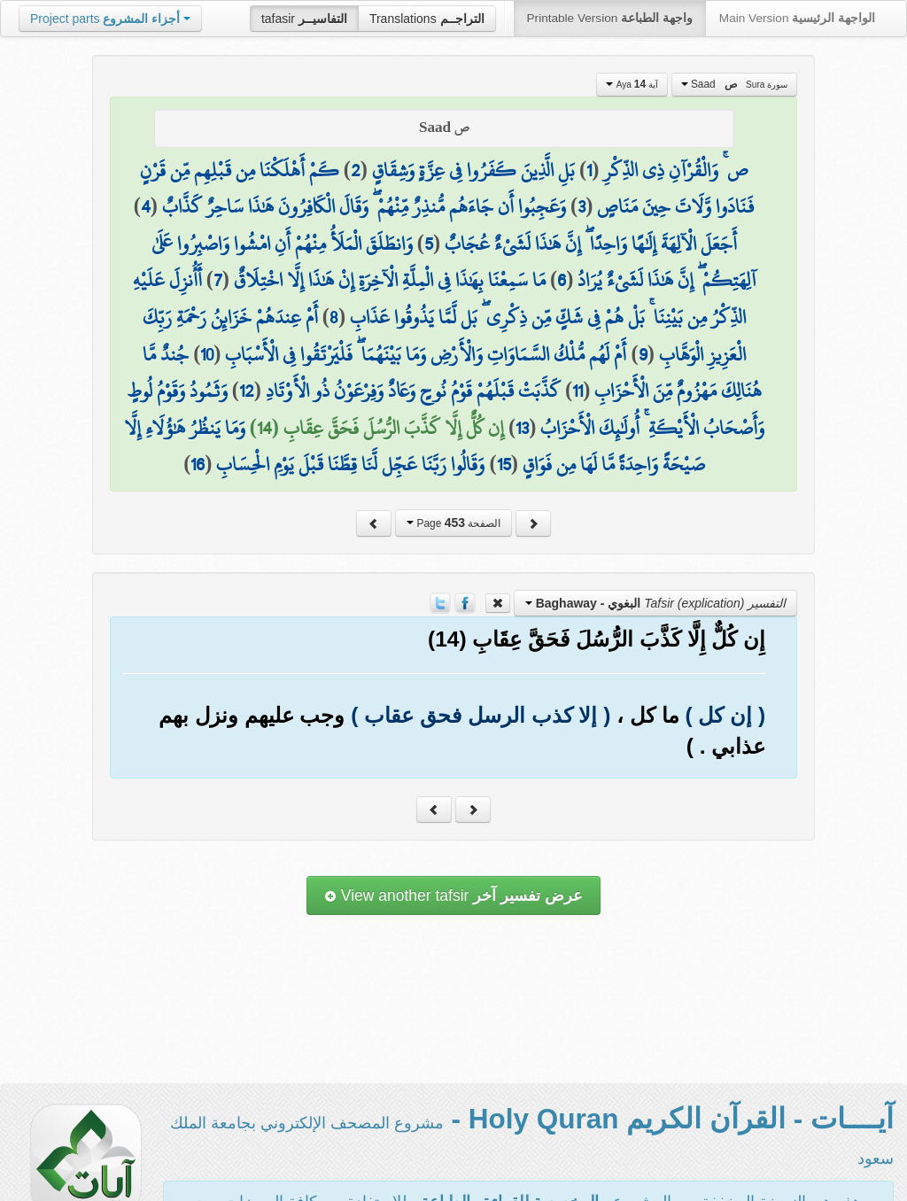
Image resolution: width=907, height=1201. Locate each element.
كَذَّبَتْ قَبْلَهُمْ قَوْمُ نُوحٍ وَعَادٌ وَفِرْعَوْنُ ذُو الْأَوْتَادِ (413, 390)
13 (522, 427)
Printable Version (610, 18)
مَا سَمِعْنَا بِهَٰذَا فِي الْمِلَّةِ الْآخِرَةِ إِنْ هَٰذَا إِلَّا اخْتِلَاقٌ (390, 279)
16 (197, 464)
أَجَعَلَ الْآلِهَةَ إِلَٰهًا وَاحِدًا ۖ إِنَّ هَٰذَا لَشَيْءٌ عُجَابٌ (591, 243)
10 (206, 354)
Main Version (797, 18)
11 (577, 390)
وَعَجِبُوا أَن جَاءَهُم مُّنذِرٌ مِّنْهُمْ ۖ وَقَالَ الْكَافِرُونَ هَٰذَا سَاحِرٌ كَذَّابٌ (364, 206)
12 (246, 390)
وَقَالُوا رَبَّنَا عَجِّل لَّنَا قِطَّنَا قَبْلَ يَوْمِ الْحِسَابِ (350, 464)
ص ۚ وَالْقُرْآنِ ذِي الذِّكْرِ (675, 170)
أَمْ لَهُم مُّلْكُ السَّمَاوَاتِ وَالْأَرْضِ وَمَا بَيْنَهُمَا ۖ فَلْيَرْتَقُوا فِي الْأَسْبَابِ (425, 354)
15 (504, 464)
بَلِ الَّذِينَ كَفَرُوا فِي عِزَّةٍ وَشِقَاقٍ (473, 170)
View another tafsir (453, 895)
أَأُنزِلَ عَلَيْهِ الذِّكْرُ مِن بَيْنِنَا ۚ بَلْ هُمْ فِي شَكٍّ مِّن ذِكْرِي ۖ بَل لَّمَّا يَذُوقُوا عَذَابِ (439, 298)
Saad (734, 84)
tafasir (304, 19)
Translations (427, 19)
